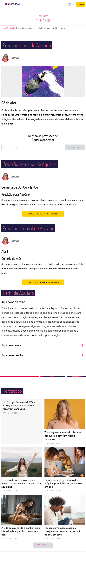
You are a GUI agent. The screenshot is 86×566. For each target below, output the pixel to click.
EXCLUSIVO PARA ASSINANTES (43, 213)
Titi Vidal (15, 58)
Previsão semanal (24, 28)
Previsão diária (8, 28)
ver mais (43, 545)
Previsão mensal (43, 28)
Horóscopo (43, 16)
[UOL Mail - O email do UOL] (69, 4)
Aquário (43, 20)
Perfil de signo (59, 28)
